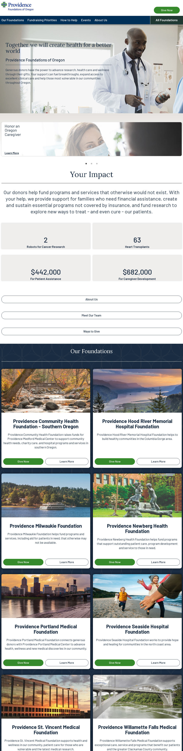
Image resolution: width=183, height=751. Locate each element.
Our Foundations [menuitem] (12, 20)
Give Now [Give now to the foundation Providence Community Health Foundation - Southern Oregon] (23, 461)
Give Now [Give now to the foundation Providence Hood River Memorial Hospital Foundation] (115, 461)
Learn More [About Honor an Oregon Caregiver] (12, 153)
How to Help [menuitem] (69, 20)
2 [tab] (91, 163)
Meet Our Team (91, 315)
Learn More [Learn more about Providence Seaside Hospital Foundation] (158, 662)
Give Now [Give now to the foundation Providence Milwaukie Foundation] (23, 562)
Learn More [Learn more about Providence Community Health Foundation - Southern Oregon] (67, 461)
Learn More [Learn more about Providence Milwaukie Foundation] (67, 562)
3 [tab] (97, 163)
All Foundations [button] (167, 20)
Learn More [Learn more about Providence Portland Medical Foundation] (67, 662)
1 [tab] (86, 163)
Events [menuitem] (86, 20)
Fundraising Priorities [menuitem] (42, 20)
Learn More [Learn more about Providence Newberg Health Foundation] (158, 562)
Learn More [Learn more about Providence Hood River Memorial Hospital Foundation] (158, 461)
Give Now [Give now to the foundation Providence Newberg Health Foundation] (115, 562)
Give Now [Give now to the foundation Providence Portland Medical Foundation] (23, 662)
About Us (91, 299)
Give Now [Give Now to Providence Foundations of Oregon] (167, 10)
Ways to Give (91, 331)
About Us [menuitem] (101, 20)
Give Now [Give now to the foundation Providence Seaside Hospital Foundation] (115, 662)
